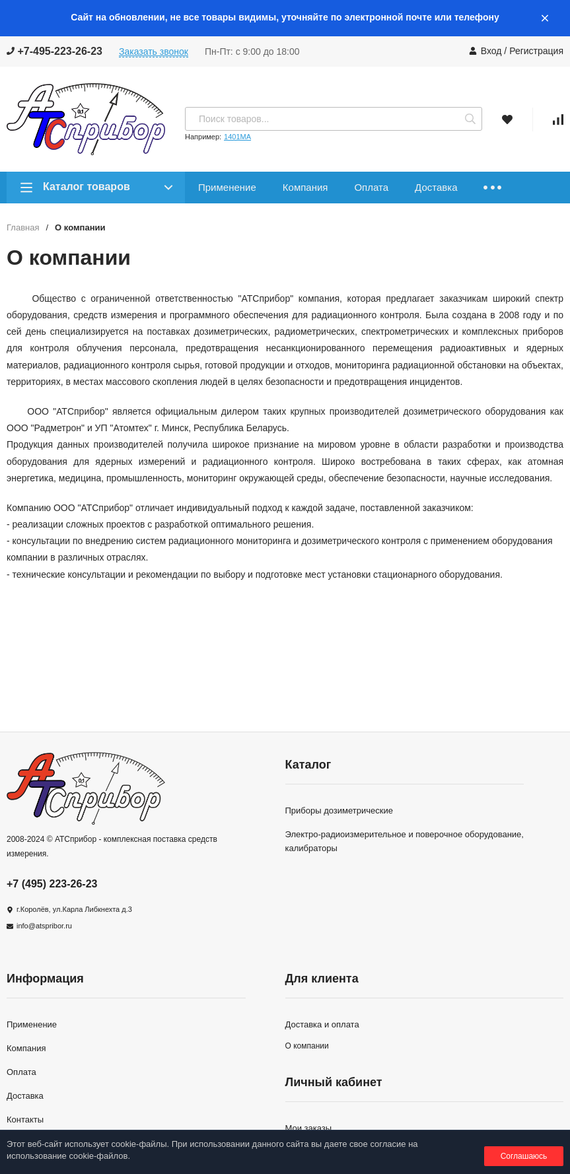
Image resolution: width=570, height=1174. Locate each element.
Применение (227, 187)
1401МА (237, 137)
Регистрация (536, 51)
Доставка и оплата (322, 1024)
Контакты (25, 1119)
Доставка (436, 187)
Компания (305, 187)
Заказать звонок (153, 51)
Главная (23, 227)
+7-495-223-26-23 (54, 51)
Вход (491, 51)
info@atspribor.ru (44, 926)
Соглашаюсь (524, 1156)
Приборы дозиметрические (339, 810)
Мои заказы (308, 1128)
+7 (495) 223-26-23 (52, 883)
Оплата (371, 187)
